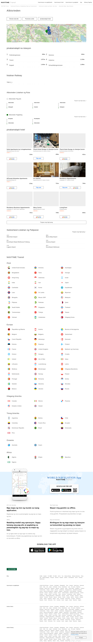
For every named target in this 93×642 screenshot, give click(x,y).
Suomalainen (71, 577)
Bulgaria (60, 591)
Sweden (41, 597)
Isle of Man (55, 594)
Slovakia (50, 597)
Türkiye (48, 589)
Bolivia (54, 598)
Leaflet (67, 41)
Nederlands (42, 578)
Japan (50, 586)
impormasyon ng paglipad (72, 2)
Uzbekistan (61, 589)
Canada (68, 597)
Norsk (76, 577)
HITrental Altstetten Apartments (17, 178)
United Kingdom (65, 592)
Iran (47, 586)
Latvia (74, 594)
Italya (59, 594)
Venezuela (50, 600)
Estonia (46, 592)
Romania (77, 595)
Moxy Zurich (37, 207)
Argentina (50, 598)
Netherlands (58, 595)
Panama (77, 597)
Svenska (80, 577)
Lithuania (64, 594)
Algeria (66, 600)
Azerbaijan (56, 585)
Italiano (65, 577)
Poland (67, 595)
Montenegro (42, 595)
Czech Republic (73, 591)
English (45, 576)
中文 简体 (55, 576)
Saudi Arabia (71, 588)
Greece (81, 592)
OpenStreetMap (73, 41)
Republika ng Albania (77, 589)
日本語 (41, 576)
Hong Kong (76, 585)
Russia (63, 597)
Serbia (81, 595)
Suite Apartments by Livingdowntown (19, 149)
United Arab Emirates (44, 585)
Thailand (82, 588)
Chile (58, 598)
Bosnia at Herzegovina (48, 591)
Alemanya (79, 591)
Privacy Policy (74, 634)
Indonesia (82, 585)
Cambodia (55, 586)
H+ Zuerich (37, 178)
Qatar (66, 588)
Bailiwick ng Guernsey (74, 592)
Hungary (41, 594)
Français (52, 577)
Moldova (79, 594)
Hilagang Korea (68, 589)
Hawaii (45, 598)
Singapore (77, 588)
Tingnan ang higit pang (80, 100)
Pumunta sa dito (29, 18)
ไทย (62, 576)
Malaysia (52, 588)
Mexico (72, 597)
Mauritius (75, 600)
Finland (55, 592)
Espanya (51, 592)
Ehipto (70, 600)
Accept (81, 637)
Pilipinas (57, 588)
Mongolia (41, 588)
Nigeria (79, 600)
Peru (55, 600)
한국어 (59, 576)
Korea (59, 586)
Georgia (71, 585)
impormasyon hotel (59, 2)
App (81, 2)
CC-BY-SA (84, 41)
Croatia (45, 594)
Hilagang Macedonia (50, 595)
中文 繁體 (50, 576)
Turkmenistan (42, 589)
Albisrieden (13, 10)
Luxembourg (69, 594)
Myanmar (78, 586)
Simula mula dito (14, 18)
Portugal (72, 595)
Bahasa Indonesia (76, 576)
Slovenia (46, 597)
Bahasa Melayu (68, 576)
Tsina (67, 585)
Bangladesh (62, 585)
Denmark (41, 592)
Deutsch (57, 577)
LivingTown (63, 207)
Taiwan (52, 589)
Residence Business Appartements (18, 207)
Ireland (50, 594)
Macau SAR (47, 588)
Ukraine (59, 597)
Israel (41, 586)
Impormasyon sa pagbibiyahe (45, 2)
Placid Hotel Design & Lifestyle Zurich (45, 149)
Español (61, 577)
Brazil (45, 600)
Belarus (55, 597)
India (44, 586)
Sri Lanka (73, 586)
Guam (63, 600)
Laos (69, 586)
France (59, 592)
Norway (63, 595)
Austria (41, 591)
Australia (58, 600)
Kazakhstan (64, 586)
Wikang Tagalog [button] (88, 2)
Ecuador (73, 598)
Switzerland (66, 591)
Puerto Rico (67, 598)
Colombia (62, 598)
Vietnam (56, 589)
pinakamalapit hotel (45, 18)
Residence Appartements (68, 178)
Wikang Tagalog (45, 577)
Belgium (56, 591)
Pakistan (62, 588)
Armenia (51, 585)
